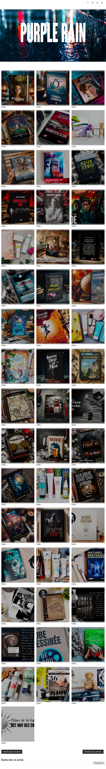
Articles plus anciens (93, 751)
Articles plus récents (11, 751)
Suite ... (4, 107)
